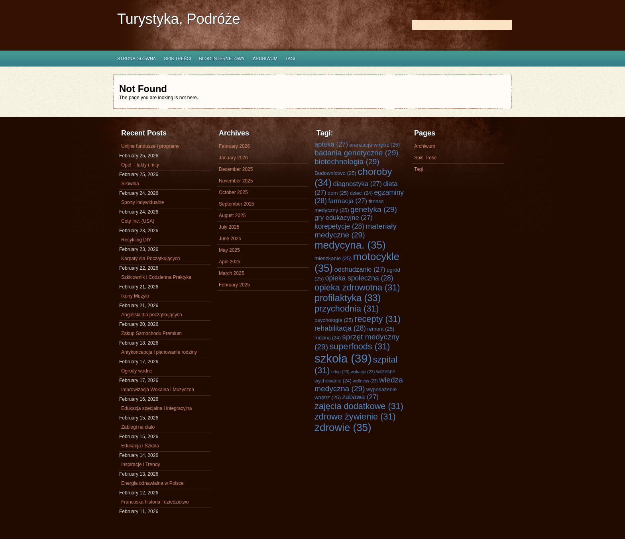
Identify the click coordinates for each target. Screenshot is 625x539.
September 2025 (236, 204)
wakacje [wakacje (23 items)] (363, 371)
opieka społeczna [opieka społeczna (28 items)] (359, 278)
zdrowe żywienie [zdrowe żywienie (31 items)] (355, 416)
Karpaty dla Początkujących (150, 258)
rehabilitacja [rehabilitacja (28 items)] (340, 328)
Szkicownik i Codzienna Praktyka (156, 277)
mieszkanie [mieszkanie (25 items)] (333, 258)
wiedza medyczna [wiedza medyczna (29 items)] (358, 384)
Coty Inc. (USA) (137, 221)
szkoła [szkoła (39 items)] (342, 358)
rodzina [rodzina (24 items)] (327, 338)
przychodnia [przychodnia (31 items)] (346, 309)
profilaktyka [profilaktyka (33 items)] (347, 298)
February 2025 (234, 285)
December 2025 (236, 169)
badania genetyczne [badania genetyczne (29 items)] (356, 153)
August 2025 (232, 215)
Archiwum (265, 58)
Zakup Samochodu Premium (151, 333)
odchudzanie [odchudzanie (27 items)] (359, 269)
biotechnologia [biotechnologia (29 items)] (346, 161)
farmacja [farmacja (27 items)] (347, 201)
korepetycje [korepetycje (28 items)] (339, 226)
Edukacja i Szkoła (140, 446)
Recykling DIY (136, 240)
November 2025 (236, 181)
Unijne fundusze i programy (150, 146)
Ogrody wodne (136, 371)
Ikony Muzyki (135, 296)
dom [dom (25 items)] (338, 193)
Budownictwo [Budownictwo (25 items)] (335, 173)
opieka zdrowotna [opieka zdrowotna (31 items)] (357, 287)
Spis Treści (177, 58)
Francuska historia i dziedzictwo (155, 502)
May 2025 (229, 250)
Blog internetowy (222, 58)
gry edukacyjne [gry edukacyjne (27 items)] (343, 217)
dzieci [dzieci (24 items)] (361, 193)
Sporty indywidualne (142, 202)
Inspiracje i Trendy (140, 464)
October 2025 (233, 192)
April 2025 (229, 262)
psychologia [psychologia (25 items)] (333, 320)
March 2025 (231, 273)
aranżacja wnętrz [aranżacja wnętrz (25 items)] (374, 145)
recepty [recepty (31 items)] (377, 319)
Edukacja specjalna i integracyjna (156, 408)
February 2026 (234, 146)
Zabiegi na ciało (138, 427)
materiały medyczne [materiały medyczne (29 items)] (355, 230)
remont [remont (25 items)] (380, 329)
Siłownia (130, 183)
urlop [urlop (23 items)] (340, 371)
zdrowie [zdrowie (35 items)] (342, 427)
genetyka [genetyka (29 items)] (373, 209)
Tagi (290, 58)
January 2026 (233, 158)
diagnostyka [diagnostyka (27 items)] (357, 184)
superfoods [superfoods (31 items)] (359, 346)
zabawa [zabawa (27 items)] (360, 397)
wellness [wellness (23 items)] (365, 380)
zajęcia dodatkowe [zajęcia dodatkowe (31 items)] (358, 406)
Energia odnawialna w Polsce (152, 483)
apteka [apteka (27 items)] (331, 144)
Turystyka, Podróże (178, 19)
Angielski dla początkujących (151, 315)
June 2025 (230, 238)
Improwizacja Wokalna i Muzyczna (157, 389)
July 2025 (229, 227)
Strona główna (136, 58)
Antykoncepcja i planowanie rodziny (159, 352)
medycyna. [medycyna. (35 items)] (350, 245)
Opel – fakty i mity (140, 165)
